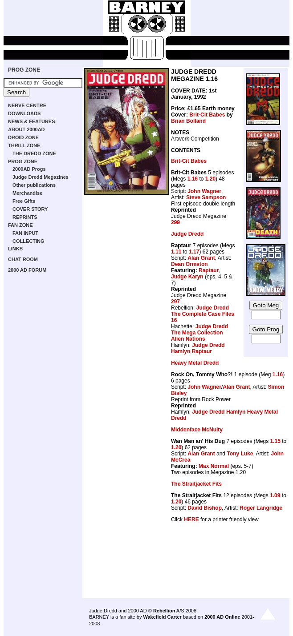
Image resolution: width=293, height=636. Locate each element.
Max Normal (214, 466)
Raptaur (209, 270)
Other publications (34, 185)
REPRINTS (24, 217)
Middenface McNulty (197, 430)
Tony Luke (240, 454)
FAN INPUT (25, 233)
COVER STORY (30, 209)
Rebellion (164, 610)
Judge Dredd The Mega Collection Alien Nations (199, 332)
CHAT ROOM (23, 259)
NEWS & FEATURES (31, 121)
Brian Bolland (188, 121)
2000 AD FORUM (27, 270)
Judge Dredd (187, 234)
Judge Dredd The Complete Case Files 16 (202, 314)
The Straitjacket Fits (196, 484)
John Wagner (204, 191)
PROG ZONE (24, 70)
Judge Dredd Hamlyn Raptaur (198, 348)
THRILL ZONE (24, 145)
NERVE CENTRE (27, 105)
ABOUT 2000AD (26, 129)
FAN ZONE (20, 225)
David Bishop (204, 508)
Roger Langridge (261, 508)
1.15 (275, 441)
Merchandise (27, 193)
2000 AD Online (222, 617)
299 (175, 222)
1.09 (275, 495)
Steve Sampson (206, 197)
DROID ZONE (23, 137)
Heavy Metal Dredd (195, 363)
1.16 (192, 179)
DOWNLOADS (24, 113)
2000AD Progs (29, 169)
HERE (191, 519)
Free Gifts (23, 201)
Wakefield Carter (162, 617)
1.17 (194, 252)
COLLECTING (28, 241)
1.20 (210, 179)
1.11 (176, 252)
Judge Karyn (187, 277)
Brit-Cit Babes (207, 115)
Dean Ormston (189, 264)
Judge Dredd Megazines (40, 177)
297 (175, 301)
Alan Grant (201, 258)
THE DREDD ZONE (34, 153)
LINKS (15, 248)
